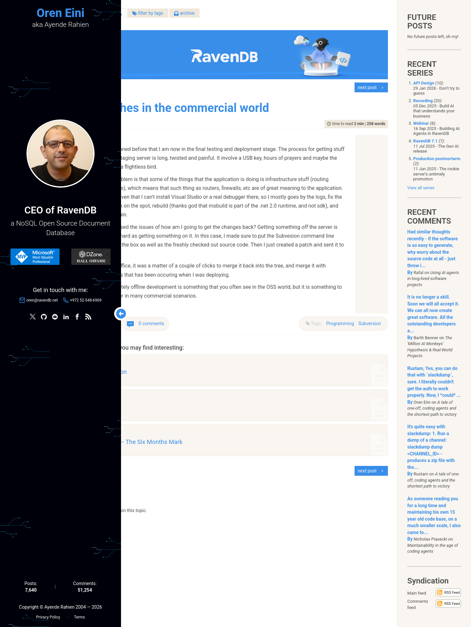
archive (258, 16)
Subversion (366, 314)
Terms (79, 614)
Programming (336, 314)
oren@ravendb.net (42, 301)
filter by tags (220, 16)
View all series (420, 187)
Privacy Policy (48, 614)
